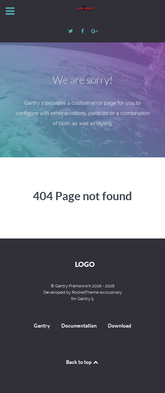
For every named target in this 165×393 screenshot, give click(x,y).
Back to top (82, 362)
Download (119, 326)
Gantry (42, 326)
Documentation (79, 326)
